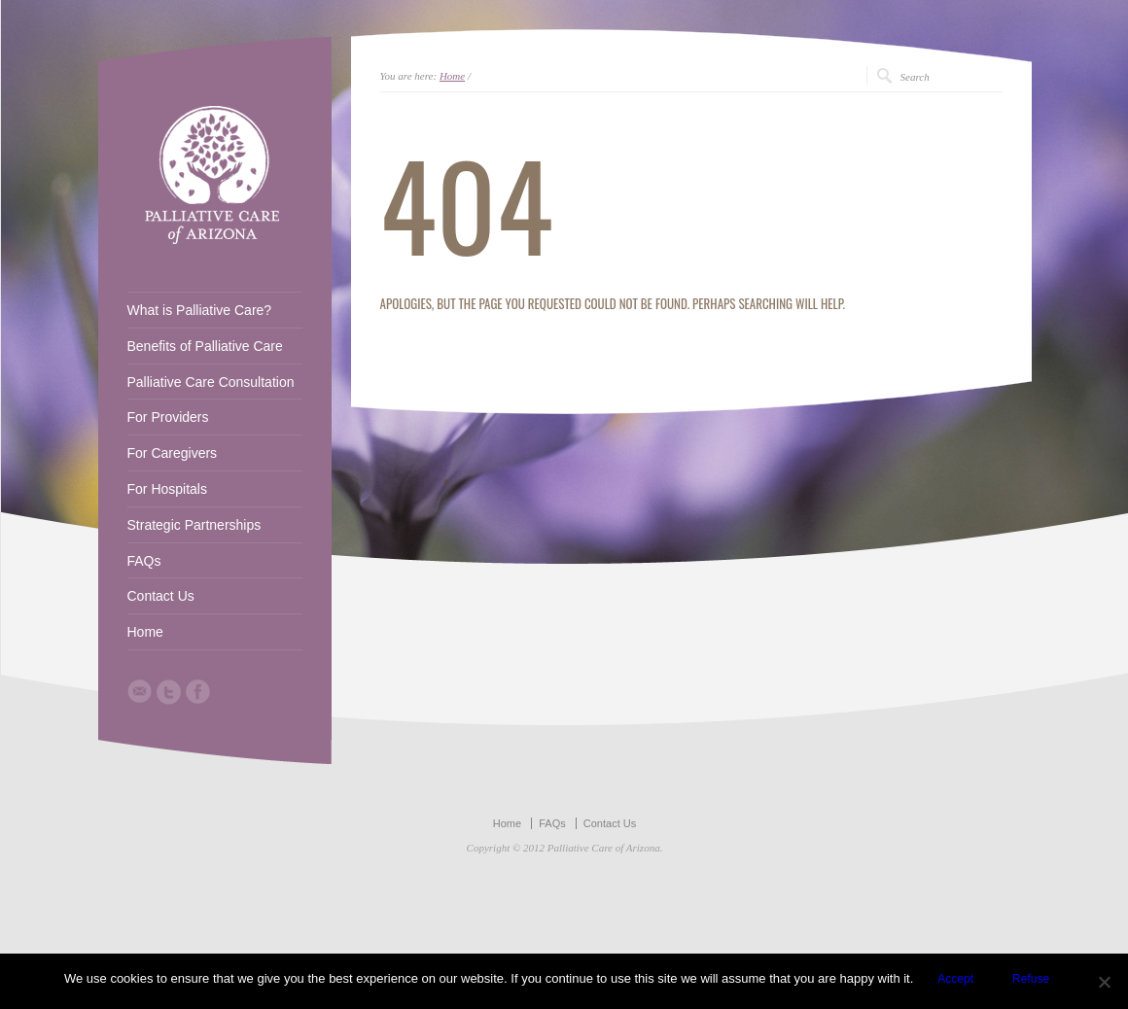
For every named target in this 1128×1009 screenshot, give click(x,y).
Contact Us (160, 596)
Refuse (1030, 979)
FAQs (144, 561)
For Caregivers (172, 453)
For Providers (168, 417)
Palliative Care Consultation (211, 382)
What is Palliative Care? (199, 310)
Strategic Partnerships (194, 525)
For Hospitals (167, 489)
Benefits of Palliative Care (205, 346)
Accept (955, 979)
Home (452, 76)
